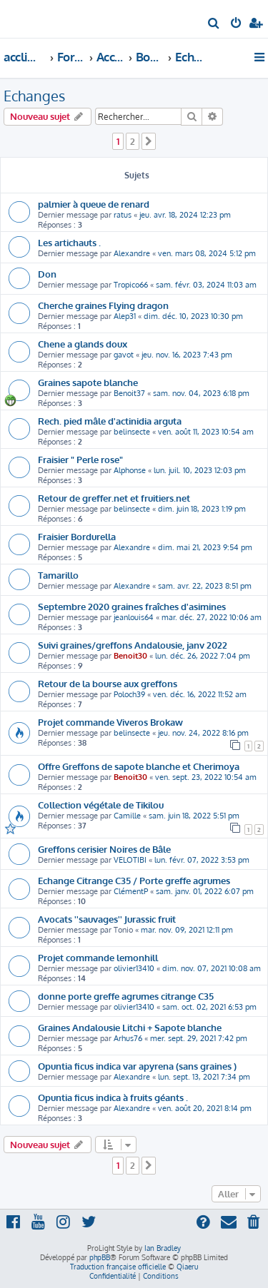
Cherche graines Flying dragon (103, 305)
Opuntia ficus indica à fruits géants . (113, 1097)
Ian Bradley (162, 1248)
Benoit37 (129, 393)
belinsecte (132, 432)
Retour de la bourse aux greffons (107, 683)
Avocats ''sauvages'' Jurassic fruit (107, 919)
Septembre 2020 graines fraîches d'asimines (132, 606)
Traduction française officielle (118, 1266)
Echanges (34, 95)
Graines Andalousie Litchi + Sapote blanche (130, 1027)
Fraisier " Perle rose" (80, 459)
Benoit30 (130, 656)
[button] (149, 141)
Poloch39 (129, 694)
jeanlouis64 (134, 617)
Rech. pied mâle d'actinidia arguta (110, 421)
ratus (122, 215)
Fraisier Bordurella (77, 536)
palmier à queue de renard (93, 204)
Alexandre (132, 253)
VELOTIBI (130, 860)
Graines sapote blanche (88, 382)
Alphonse (130, 470)
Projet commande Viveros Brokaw (110, 722)
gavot (124, 355)
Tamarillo (58, 575)
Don (47, 274)
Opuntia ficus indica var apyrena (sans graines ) (137, 1066)
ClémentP (131, 891)
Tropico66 (131, 285)
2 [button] (132, 141)
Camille (127, 816)
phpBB (99, 1257)
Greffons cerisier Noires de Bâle (104, 849)
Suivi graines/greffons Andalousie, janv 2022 (132, 645)
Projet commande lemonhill (98, 957)
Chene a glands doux (82, 344)
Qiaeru (187, 1266)
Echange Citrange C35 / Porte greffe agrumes (134, 880)
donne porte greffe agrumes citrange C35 (126, 996)
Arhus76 (128, 1038)
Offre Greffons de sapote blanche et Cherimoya (138, 766)
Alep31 (125, 316)
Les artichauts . (69, 242)
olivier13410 (134, 968)
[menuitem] (214, 24)
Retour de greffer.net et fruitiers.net (114, 498)
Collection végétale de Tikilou (101, 804)
